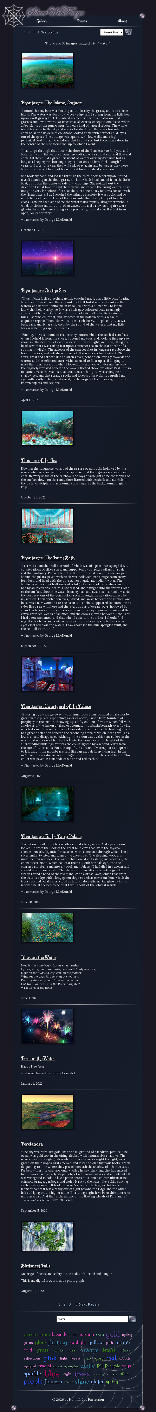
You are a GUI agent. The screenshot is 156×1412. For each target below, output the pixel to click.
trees (82, 1373)
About (122, 21)
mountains (71, 1366)
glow (40, 1342)
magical (30, 1366)
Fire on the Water (38, 1058)
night (67, 1374)
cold (28, 1350)
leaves (109, 1350)
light (63, 1358)
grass (43, 1350)
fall (100, 1365)
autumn (86, 1334)
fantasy (57, 1342)
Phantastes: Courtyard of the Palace (56, 706)
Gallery (42, 21)
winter (123, 1342)
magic (88, 1358)
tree (72, 1350)
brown (68, 1382)
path (109, 1342)
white (87, 1365)
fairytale (112, 1365)
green (30, 1334)
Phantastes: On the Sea (43, 290)
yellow (96, 1342)
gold (113, 1334)
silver (125, 1373)
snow (44, 1334)
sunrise (58, 1350)
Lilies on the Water (38, 957)
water (97, 1381)
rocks (100, 1335)
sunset (57, 1366)
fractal (44, 1366)
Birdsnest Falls (35, 1265)
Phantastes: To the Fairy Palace (51, 836)
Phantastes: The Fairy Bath (47, 557)
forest (75, 1358)
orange (89, 1350)
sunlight (78, 1342)
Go (132, 1319)
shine (82, 1381)
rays (126, 1366)
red (111, 1358)
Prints (82, 21)
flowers (53, 1381)
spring (112, 1381)
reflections (32, 1358)
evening (98, 1374)
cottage (112, 1374)
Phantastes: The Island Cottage (51, 102)
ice (74, 1334)
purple (33, 1381)
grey (99, 1358)
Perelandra (32, 1144)
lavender (60, 1334)
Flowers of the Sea (39, 460)
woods (125, 1358)
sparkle (32, 1373)
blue (52, 1373)
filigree (125, 1350)
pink (50, 1358)
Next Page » (49, 32)
